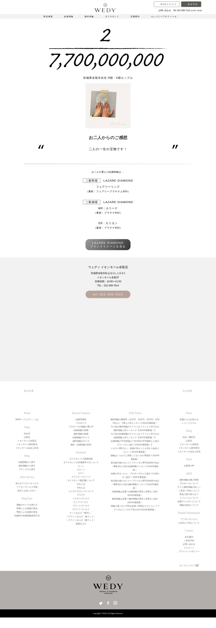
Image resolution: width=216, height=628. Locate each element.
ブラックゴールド (81, 505)
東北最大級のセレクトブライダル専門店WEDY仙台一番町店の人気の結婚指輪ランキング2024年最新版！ (135, 466)
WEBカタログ (168, 4)
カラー (81, 473)
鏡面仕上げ (81, 523)
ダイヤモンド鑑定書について (81, 480)
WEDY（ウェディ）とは (27, 419)
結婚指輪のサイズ (81, 437)
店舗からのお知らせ (189, 419)
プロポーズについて (189, 483)
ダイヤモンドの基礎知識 (81, 459)
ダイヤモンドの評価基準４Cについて (81, 462)
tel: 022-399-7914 (108, 294)
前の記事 (29, 391)
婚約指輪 (89, 16)
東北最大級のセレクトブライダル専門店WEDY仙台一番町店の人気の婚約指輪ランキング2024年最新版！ (135, 484)
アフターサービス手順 (27, 487)
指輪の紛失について (189, 505)
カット (81, 466)
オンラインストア (189, 565)
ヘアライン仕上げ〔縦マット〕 (81, 516)
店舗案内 (135, 16)
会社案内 (189, 537)
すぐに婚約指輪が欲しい (189, 487)
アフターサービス (189, 519)
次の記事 (187, 391)
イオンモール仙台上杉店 (27, 448)
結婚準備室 (81, 419)
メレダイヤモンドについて (81, 491)
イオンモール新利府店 (27, 444)
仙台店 (27, 433)
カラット (81, 469)
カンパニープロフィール (164, 16)
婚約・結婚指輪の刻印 (81, 444)
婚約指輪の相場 (81, 434)
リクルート (189, 548)
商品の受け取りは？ (189, 494)
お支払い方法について (189, 523)
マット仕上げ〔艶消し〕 (81, 513)
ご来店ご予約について (189, 490)
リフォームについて (189, 498)
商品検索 (48, 16)
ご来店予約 (189, 540)
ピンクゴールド (81, 502)
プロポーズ (81, 423)
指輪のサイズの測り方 (27, 505)
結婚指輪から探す (27, 462)
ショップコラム (189, 423)
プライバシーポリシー (189, 551)
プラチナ (81, 495)
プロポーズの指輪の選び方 (81, 426)
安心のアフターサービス (27, 483)
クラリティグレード (81, 477)
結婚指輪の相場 (81, 430)
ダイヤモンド (112, 16)
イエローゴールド (81, 498)
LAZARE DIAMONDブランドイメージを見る (108, 244)
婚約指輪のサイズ (81, 441)
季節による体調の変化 (27, 512)
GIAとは (81, 487)
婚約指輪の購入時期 (189, 480)
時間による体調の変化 (27, 508)
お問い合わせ (189, 544)
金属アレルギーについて (189, 501)
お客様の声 (189, 465)
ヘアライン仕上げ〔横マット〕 (81, 520)
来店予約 (193, 4)
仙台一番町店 (189, 437)
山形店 (27, 437)
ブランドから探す (27, 469)
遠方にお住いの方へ (27, 490)
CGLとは (81, 484)
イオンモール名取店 (27, 441)
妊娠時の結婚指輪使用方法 (27, 515)
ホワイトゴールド (81, 509)
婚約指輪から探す (27, 465)
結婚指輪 (68, 16)
